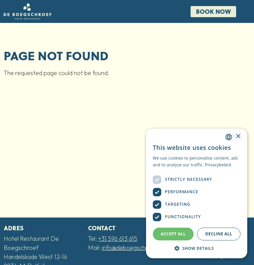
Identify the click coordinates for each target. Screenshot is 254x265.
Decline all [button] (218, 234)
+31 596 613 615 (117, 238)
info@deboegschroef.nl (132, 248)
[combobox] (228, 137)
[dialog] (196, 193)
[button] (197, 248)
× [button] (238, 136)
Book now (213, 11)
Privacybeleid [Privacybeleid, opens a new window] (218, 165)
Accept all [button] (173, 234)
